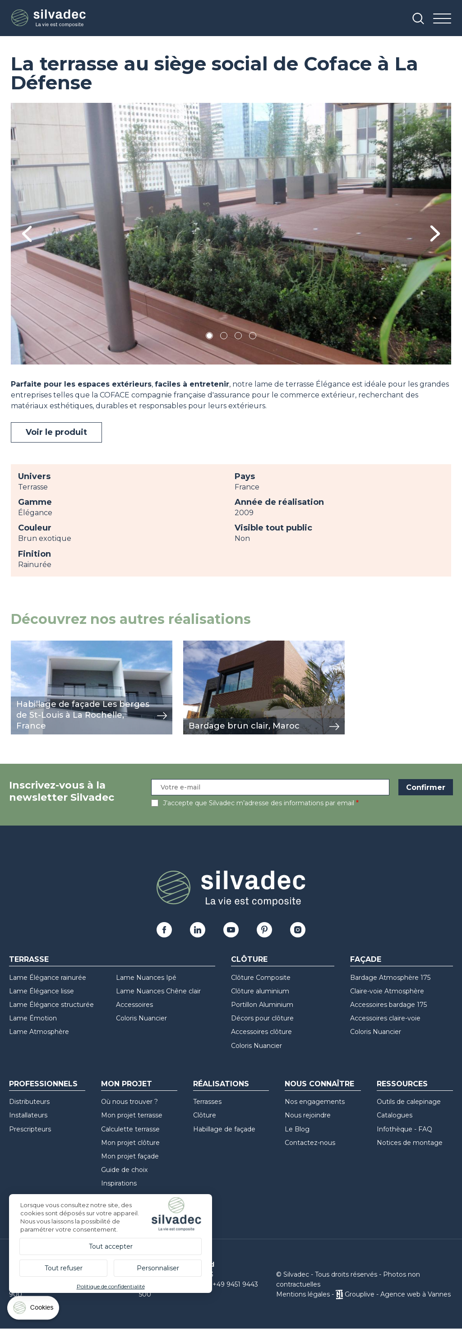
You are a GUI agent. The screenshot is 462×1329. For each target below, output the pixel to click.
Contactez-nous (310, 1143)
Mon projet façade (130, 1156)
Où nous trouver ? (129, 1102)
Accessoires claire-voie (385, 1018)
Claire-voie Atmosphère (387, 991)
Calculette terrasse (130, 1129)
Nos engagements (315, 1102)
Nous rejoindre (308, 1115)
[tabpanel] (231, 234)
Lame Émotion (33, 1018)
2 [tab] (224, 337)
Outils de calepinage (409, 1102)
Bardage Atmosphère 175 (390, 978)
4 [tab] (252, 337)
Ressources (402, 1084)
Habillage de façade (224, 1129)
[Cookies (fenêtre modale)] (34, 1310)
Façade (365, 959)
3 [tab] (238, 337)
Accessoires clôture (261, 1032)
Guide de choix (124, 1170)
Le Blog (297, 1129)
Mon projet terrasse (131, 1115)
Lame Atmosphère (39, 1032)
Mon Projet (126, 1084)
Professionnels (43, 1084)
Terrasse (29, 959)
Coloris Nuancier (141, 1018)
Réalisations (221, 1084)
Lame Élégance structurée (51, 1005)
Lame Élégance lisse (41, 991)
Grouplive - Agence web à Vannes (398, 1294)
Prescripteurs (30, 1129)
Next (435, 233)
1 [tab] (209, 337)
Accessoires (134, 1005)
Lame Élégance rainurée (47, 978)
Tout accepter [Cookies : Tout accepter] (111, 1246)
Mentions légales (303, 1294)
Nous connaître (319, 1084)
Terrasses (207, 1102)
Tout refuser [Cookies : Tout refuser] (64, 1268)
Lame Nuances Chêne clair (158, 991)
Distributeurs (29, 1102)
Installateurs (28, 1115)
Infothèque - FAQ (404, 1129)
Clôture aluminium (260, 991)
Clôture (249, 959)
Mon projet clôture (130, 1143)
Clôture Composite (261, 978)
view (19, 645)
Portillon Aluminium (262, 1005)
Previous (27, 234)
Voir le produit (56, 432)
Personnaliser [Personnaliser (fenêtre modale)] (158, 1268)
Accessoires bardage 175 (388, 1005)
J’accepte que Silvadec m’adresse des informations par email (258, 803)
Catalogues (394, 1115)
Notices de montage (410, 1143)
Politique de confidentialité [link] (111, 1286)
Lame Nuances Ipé (146, 978)
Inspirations (119, 1183)
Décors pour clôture (262, 1018)
